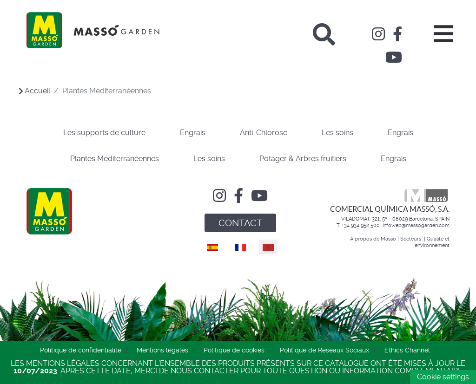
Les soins (337, 132)
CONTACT (240, 222)
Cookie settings (443, 376)
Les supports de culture (104, 132)
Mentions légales (162, 350)
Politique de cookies (234, 350)
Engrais (192, 132)
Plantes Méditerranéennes (114, 158)
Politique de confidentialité (80, 350)
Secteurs (411, 239)
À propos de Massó (373, 239)
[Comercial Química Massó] (92, 30)
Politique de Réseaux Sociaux (324, 350)
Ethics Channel (407, 350)
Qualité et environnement (432, 242)
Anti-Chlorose (263, 132)
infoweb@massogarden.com (416, 225)
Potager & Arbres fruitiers (302, 158)
